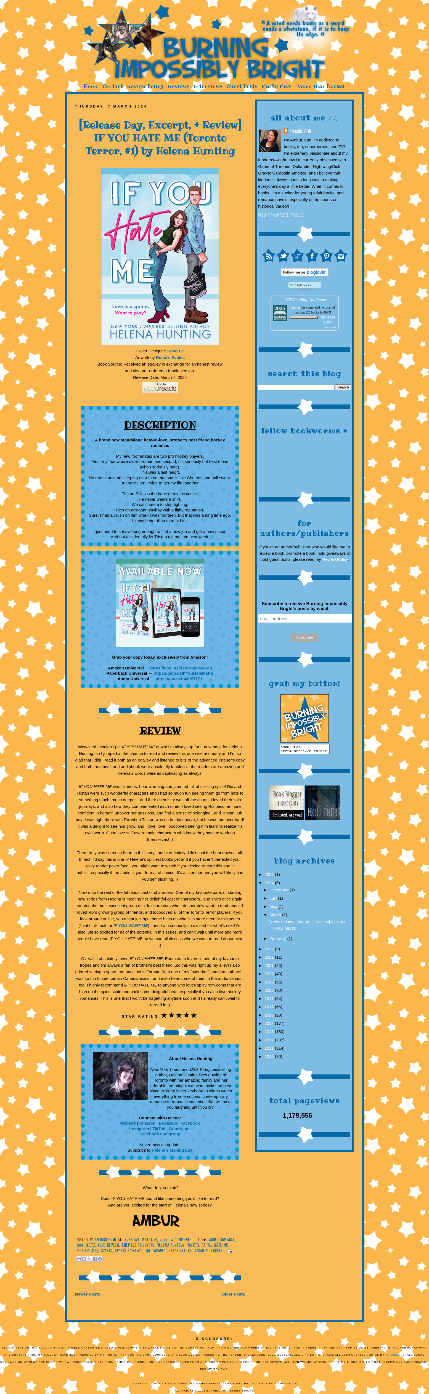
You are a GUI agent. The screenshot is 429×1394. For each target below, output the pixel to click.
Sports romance (128, 1251)
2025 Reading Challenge (305, 299)
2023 (269, 950)
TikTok (158, 1128)
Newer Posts (87, 1294)
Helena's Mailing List (172, 1150)
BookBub (168, 1123)
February (278, 940)
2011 (269, 1049)
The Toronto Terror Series (168, 1251)
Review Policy (145, 86)
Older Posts (233, 1294)
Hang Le (175, 351)
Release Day (87, 1251)
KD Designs (395, 1354)
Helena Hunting (171, 1245)
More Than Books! (320, 86)
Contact (112, 86)
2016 (269, 1008)
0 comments (181, 1240)
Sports (106, 1251)
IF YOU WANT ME (130, 925)
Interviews (208, 86)
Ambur (295, 307)
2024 (269, 884)
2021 (269, 967)
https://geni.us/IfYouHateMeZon (181, 668)
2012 (269, 1041)
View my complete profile (281, 215)
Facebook (190, 1123)
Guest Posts (241, 86)
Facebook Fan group (160, 1134)
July (273, 899)
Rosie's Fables (170, 357)
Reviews (178, 86)
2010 (269, 1058)
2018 (269, 992)
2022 (269, 958)
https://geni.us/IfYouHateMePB (183, 673)
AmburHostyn (300, 131)
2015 (269, 1016)
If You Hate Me (215, 1245)
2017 (269, 1000)
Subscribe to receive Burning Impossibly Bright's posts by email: (304, 606)
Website (128, 1123)
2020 (269, 975)
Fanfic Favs (276, 86)
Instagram (139, 1128)
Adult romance (222, 1240)
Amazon (147, 1123)
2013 (269, 1033)
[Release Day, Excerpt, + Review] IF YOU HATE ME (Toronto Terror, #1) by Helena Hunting (160, 138)
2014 (269, 1025)
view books (330, 327)
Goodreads (179, 1128)
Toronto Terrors (209, 1251)
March (275, 916)
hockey (193, 1245)
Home (90, 86)
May (274, 908)
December (279, 891)
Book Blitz (85, 1245)
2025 (269, 876)
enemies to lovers (138, 1245)
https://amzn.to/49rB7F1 (178, 678)
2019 (269, 983)
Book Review (108, 1245)
